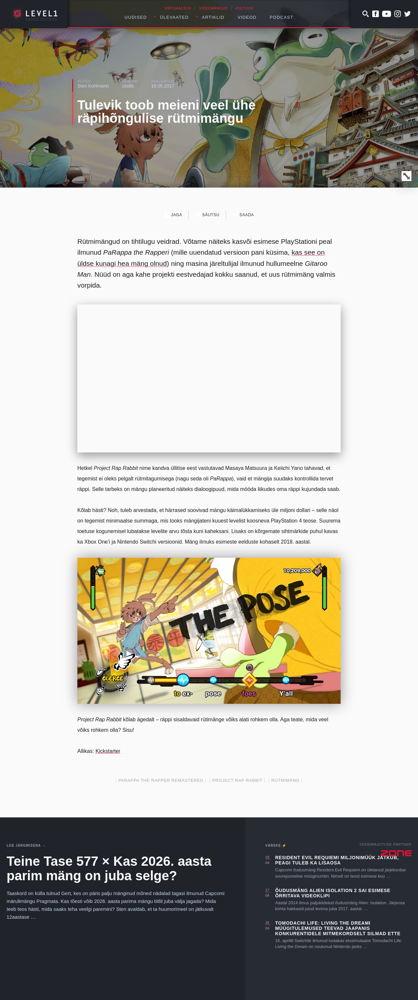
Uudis (128, 86)
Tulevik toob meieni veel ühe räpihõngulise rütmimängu (166, 111)
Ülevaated (174, 17)
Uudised (136, 17)
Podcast (282, 17)
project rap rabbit (237, 780)
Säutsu (207, 215)
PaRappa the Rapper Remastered (160, 780)
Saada (243, 215)
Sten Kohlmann (93, 86)
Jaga (173, 215)
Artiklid (213, 17)
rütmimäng (285, 780)
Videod (247, 17)
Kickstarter (107, 751)
